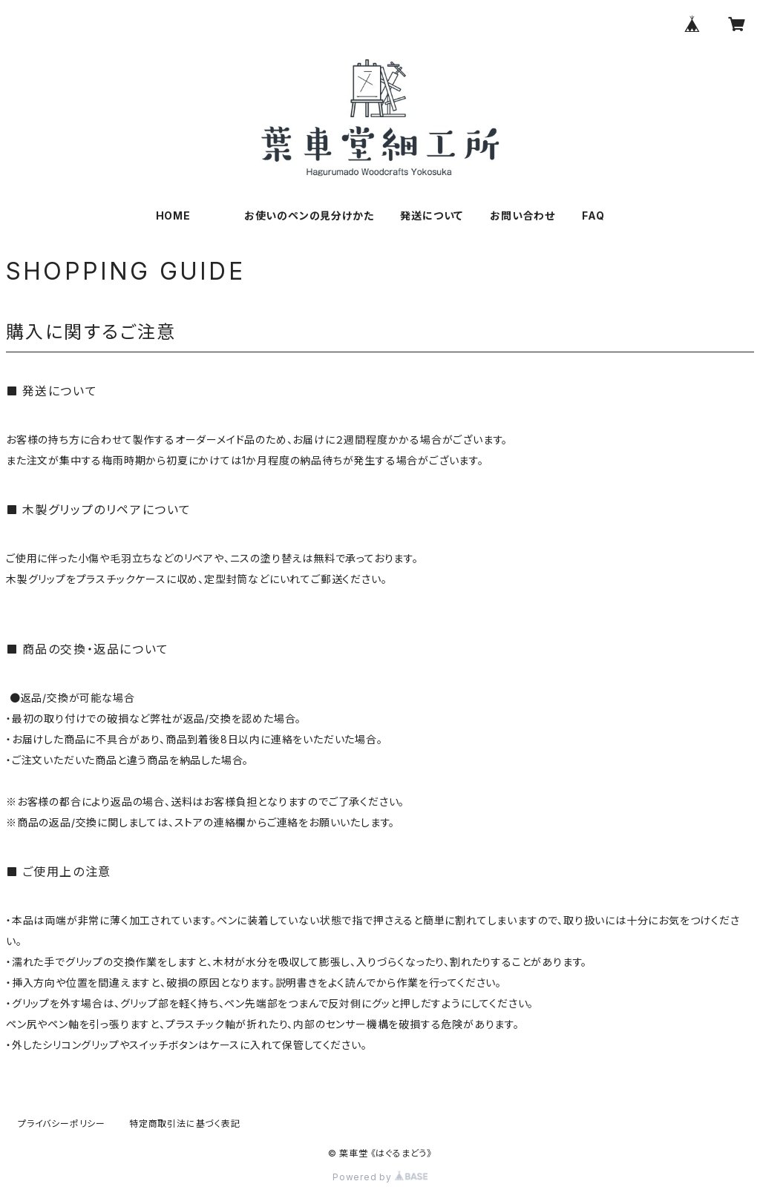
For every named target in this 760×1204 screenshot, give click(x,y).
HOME (173, 215)
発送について (431, 215)
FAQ (593, 215)
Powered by (380, 1176)
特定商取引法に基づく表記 (184, 1123)
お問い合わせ (522, 215)
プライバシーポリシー (61, 1123)
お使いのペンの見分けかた (309, 215)
